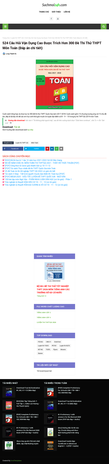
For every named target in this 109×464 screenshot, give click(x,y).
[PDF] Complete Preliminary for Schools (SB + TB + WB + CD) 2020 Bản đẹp (27, 417)
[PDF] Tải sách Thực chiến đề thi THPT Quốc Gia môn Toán (30, 168)
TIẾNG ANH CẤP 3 (44, 317)
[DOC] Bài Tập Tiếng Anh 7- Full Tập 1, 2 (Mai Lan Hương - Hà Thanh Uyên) (28, 403)
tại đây (30, 130)
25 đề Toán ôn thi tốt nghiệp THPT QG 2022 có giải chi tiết (30, 171)
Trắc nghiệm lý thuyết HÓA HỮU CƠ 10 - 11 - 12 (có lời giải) (30, 182)
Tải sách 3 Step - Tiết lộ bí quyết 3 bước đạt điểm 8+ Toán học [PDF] (34, 174)
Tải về (17, 127)
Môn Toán (34, 143)
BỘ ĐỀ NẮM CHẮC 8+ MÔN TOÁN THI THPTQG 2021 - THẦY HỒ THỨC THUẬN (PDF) (42, 163)
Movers (63, 349)
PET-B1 (54, 346)
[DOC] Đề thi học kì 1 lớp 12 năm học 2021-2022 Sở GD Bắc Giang (33, 160)
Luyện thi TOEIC (43, 346)
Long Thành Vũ (11, 54)
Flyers (55, 349)
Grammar (57, 342)
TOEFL (48, 349)
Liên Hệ (67, 12)
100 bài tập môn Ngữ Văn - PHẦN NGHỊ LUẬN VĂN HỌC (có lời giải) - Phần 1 (38, 179)
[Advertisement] (54, 218)
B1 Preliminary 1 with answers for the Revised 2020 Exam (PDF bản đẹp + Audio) (27, 430)
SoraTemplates (16, 461)
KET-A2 (40, 349)
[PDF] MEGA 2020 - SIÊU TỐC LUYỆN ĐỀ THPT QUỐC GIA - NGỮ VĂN (35, 176)
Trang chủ (5, 38)
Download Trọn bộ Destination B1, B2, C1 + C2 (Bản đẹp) (28, 389)
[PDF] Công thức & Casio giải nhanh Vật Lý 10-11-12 (27, 166)
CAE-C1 (48, 342)
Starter (40, 353)
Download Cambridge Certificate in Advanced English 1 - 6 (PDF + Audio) (68, 443)
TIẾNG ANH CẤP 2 (44, 312)
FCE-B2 (40, 342)
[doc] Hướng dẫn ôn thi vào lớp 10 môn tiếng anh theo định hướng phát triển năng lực (68, 431)
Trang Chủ (44, 12)
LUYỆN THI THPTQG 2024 (46, 322)
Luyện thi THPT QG (17, 38)
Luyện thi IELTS (65, 346)
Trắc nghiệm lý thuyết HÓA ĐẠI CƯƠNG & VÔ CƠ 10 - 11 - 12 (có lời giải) (36, 185)
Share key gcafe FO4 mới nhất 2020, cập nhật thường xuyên (28, 442)
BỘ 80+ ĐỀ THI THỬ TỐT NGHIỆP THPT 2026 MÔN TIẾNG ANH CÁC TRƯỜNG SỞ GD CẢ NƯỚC (53, 289)
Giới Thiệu (56, 12)
